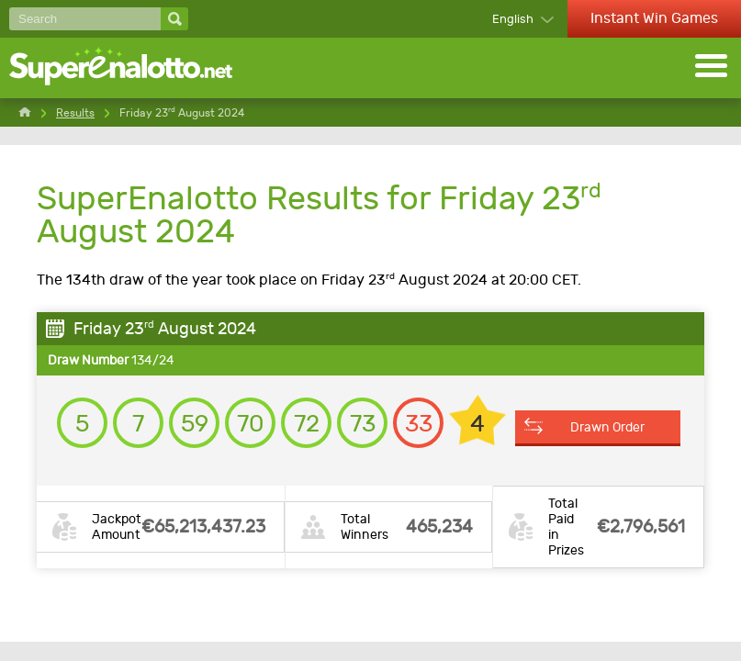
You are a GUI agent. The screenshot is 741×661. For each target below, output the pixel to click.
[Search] (85, 18)
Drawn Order (607, 427)
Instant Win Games (654, 18)
